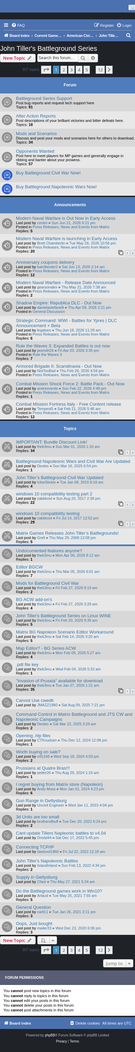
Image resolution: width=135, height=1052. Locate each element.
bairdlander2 (47, 267)
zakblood (44, 498)
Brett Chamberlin (51, 243)
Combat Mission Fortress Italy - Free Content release (68, 404)
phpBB (50, 1035)
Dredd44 (44, 838)
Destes (43, 466)
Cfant (41, 882)
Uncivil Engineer (50, 805)
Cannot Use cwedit (35, 700)
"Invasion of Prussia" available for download (59, 680)
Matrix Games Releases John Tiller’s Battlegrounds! (67, 533)
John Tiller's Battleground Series (48, 48)
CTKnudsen (47, 740)
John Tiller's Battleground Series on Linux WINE (63, 615)
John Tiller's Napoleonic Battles (47, 860)
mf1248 (43, 756)
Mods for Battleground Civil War (47, 583)
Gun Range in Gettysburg (41, 800)
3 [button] (71, 70)
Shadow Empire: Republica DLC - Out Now (58, 302)
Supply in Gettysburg (36, 877)
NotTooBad (46, 371)
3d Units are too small (37, 816)
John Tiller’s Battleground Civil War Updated (59, 477)
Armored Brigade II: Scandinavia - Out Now (59, 366)
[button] (46, 70)
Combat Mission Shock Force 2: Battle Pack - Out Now (70, 383)
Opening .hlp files (33, 735)
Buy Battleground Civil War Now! (48, 172)
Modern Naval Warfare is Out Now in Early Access (65, 218)
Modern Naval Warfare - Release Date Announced (65, 282)
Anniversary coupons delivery (45, 262)
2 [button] (63, 70)
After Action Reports (36, 116)
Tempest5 (45, 409)
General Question (33, 907)
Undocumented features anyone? (49, 550)
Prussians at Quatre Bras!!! (43, 768)
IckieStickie (46, 482)
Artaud (42, 896)
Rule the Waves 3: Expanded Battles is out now (63, 345)
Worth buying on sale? (38, 751)
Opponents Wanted (35, 151)
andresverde (47, 388)
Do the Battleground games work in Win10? (59, 891)
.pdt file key (27, 664)
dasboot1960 (48, 852)
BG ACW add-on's (34, 599)
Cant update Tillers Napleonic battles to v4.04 (61, 833)
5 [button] (86, 70)
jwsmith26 (45, 350)
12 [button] (100, 70)
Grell (41, 538)
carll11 (42, 912)
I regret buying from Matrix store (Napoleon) (59, 784)
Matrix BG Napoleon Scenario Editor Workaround (65, 632)
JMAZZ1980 (47, 705)
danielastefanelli (50, 307)
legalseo (44, 330)
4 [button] (79, 70)
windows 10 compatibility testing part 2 (54, 493)
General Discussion (49, 311)
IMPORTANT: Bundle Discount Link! (51, 442)
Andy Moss (46, 789)
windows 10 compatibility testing (48, 513)
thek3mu (44, 447)
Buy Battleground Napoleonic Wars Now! (56, 186)
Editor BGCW (29, 567)
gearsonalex (47, 287)
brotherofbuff (47, 821)
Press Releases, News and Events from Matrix (71, 227)
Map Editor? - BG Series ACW (46, 648)
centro (42, 223)
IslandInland (47, 865)
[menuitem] (18, 25)
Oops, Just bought (34, 923)
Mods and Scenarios (36, 133)
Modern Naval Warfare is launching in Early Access (66, 238)
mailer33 (44, 928)
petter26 (44, 773)
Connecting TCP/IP (35, 847)
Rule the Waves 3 (47, 354)
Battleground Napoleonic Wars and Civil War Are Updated (73, 461)
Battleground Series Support (44, 98)
